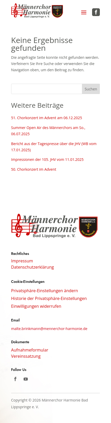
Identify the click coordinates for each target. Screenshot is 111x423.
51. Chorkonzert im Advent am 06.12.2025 (46, 117)
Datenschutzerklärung (32, 267)
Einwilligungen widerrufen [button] (36, 306)
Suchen (91, 89)
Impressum (22, 261)
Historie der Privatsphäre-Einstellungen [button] (49, 299)
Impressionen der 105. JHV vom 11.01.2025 (47, 159)
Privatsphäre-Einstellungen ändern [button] (44, 291)
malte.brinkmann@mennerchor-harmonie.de (49, 328)
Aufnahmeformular (29, 350)
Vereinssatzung (26, 356)
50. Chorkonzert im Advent (33, 169)
